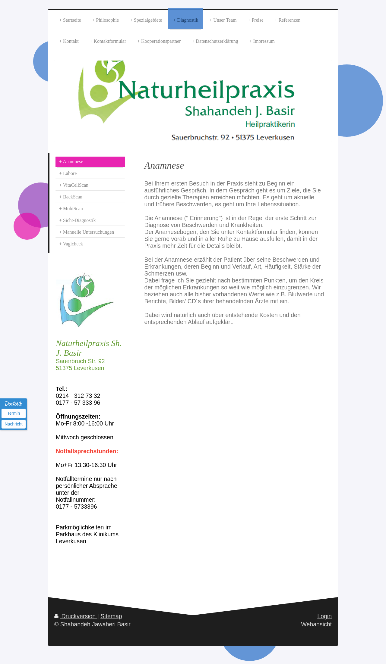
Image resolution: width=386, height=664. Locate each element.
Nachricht (13, 424)
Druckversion (75, 616)
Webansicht (316, 624)
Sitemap (111, 616)
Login (324, 616)
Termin (13, 413)
